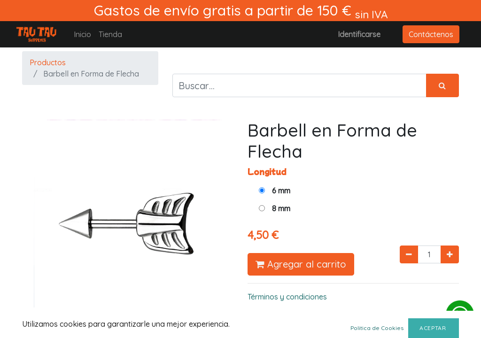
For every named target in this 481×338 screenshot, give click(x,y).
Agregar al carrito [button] (301, 264)
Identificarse (359, 34)
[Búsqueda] (442, 85)
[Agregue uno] (450, 254)
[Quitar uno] (409, 254)
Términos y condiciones (287, 296)
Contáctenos (431, 34)
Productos (48, 62)
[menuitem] (82, 34)
